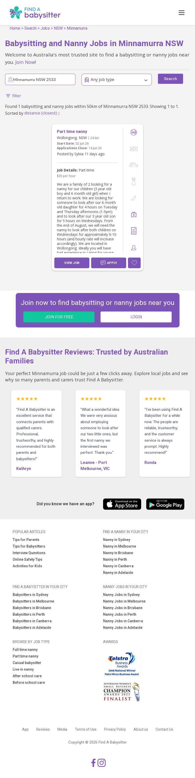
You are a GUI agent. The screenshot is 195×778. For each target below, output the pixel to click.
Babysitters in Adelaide (32, 628)
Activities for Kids (27, 566)
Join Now (25, 62)
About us (141, 729)
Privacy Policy (115, 729)
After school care (27, 676)
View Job (71, 263)
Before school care (29, 682)
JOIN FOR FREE (59, 317)
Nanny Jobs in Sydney (121, 595)
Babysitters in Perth (29, 614)
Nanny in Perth (115, 559)
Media (62, 729)
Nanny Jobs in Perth (119, 614)
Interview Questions (29, 553)
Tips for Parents (26, 540)
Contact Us (164, 729)
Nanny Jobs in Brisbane (122, 608)
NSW (58, 28)
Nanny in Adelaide (118, 573)
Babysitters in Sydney (30, 595)
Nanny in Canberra (118, 566)
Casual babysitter (27, 663)
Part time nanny (25, 656)
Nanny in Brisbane (118, 553)
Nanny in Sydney (116, 540)
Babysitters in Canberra (32, 621)
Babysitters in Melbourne (33, 601)
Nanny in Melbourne (119, 546)
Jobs (45, 28)
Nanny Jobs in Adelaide (122, 628)
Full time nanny (25, 650)
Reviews (43, 729)
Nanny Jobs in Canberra (123, 621)
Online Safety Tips (27, 559)
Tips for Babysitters (29, 546)
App (25, 729)
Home (15, 28)
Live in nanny (23, 669)
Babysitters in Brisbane (32, 608)
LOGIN (136, 317)
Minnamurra (77, 28)
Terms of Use (85, 729)
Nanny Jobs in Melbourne (124, 601)
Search (30, 28)
